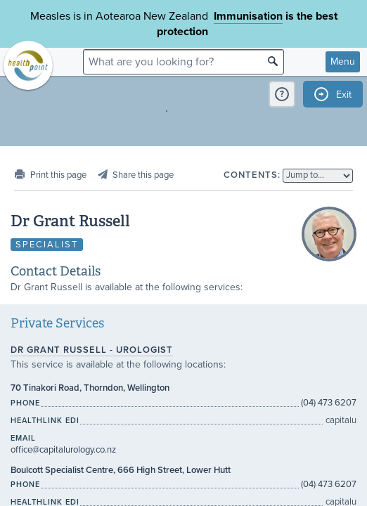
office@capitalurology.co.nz (63, 449)
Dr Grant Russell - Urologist (92, 350)
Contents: (252, 175)
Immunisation (248, 16)
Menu (342, 61)
